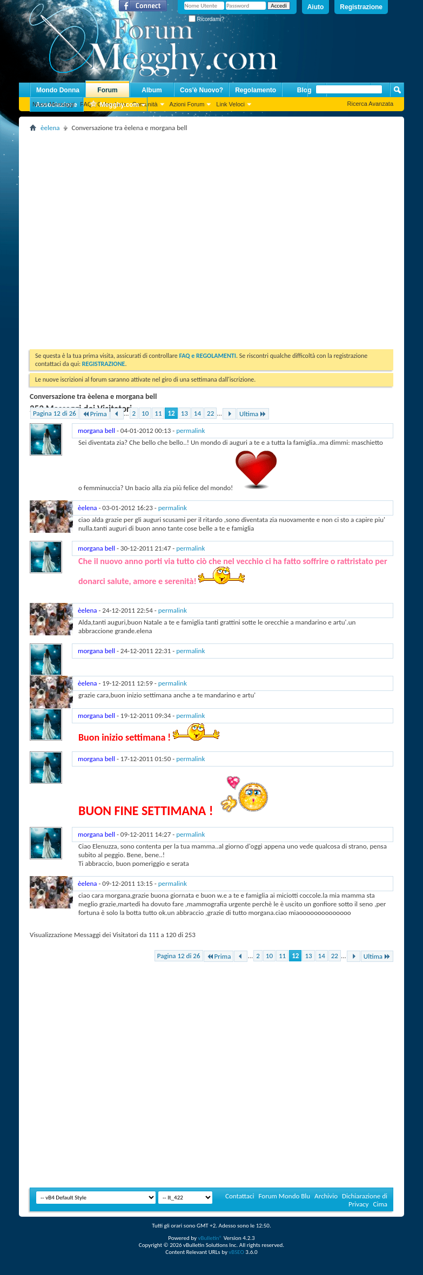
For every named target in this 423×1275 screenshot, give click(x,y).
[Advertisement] (102, 236)
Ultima (252, 414)
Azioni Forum (187, 104)
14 (197, 413)
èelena (50, 128)
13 (184, 413)
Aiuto (315, 7)
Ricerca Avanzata (370, 103)
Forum (107, 90)
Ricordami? (206, 19)
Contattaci (239, 1196)
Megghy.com (114, 105)
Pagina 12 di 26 (54, 413)
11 (158, 413)
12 (170, 413)
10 (145, 413)
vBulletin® (210, 1238)
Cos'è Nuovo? (201, 90)
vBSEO (236, 1252)
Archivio (326, 1196)
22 (210, 413)
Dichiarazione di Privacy (364, 1200)
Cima (380, 1204)
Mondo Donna (57, 90)
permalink (190, 430)
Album (152, 90)
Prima (94, 414)
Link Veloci (230, 104)
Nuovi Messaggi (53, 104)
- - (141, 430)
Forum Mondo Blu (285, 1196)
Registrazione (361, 7)
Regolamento (255, 90)
